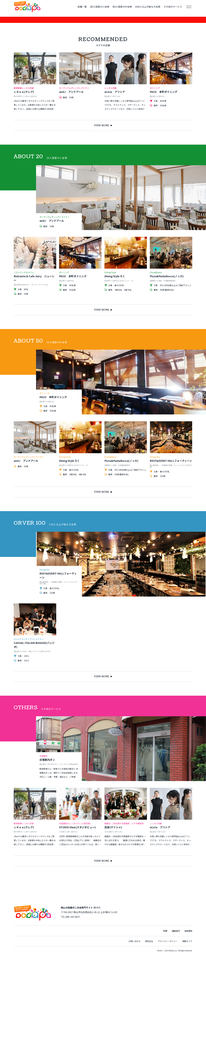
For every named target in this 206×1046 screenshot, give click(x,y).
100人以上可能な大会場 (147, 6)
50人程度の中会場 (122, 6)
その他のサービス (173, 6)
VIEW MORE (103, 216)
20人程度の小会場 (99, 6)
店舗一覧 (82, 6)
